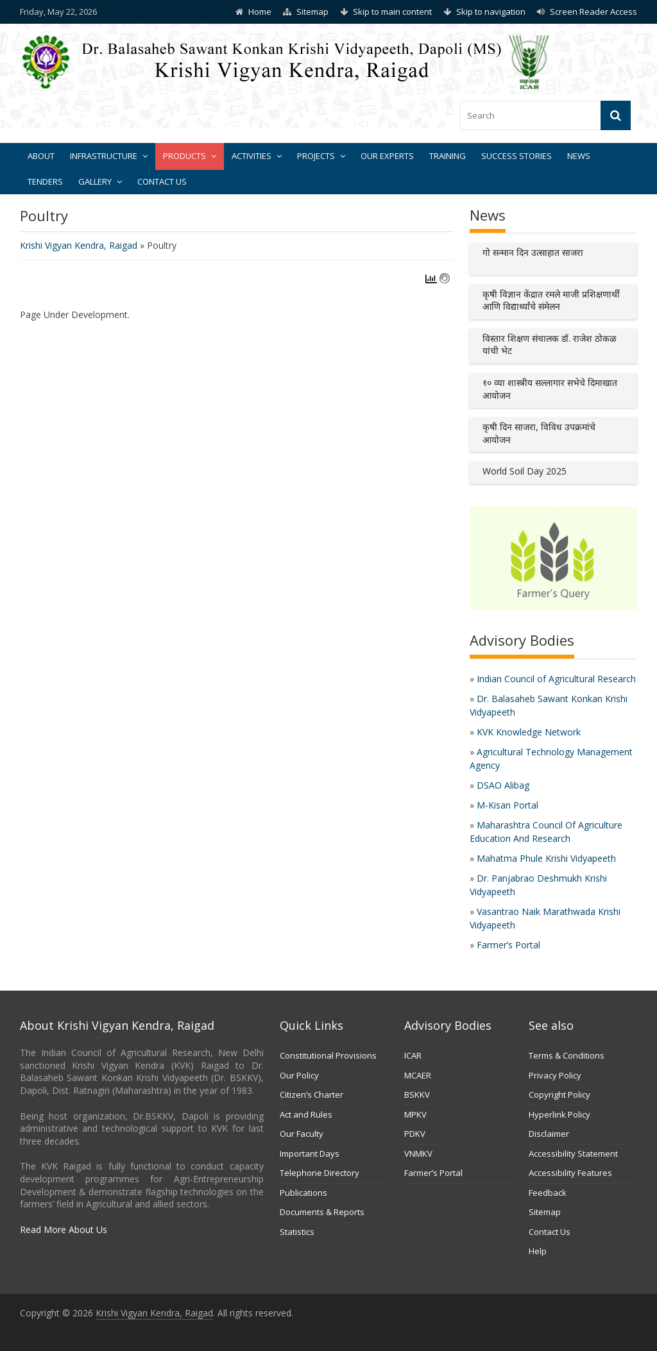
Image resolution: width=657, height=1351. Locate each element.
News (578, 156)
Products (184, 156)
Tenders (45, 181)
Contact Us (162, 181)
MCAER (417, 1075)
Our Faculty (301, 1133)
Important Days (309, 1153)
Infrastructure (103, 156)
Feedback (548, 1192)
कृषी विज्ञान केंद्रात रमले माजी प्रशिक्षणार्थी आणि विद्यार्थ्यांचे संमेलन (551, 300)
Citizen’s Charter (311, 1094)
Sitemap (312, 11)
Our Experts (387, 156)
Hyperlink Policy (559, 1114)
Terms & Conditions (566, 1055)
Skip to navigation (490, 11)
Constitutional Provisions (328, 1055)
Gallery (95, 181)
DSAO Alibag (503, 785)
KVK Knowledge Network (529, 732)
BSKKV (417, 1094)
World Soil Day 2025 (524, 471)
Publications (303, 1192)
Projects (316, 156)
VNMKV (418, 1153)
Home (259, 11)
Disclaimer (549, 1133)
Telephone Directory (319, 1173)
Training (447, 156)
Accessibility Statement (573, 1153)
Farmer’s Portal (508, 945)
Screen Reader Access (593, 11)
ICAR (413, 1055)
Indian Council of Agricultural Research (556, 679)
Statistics (297, 1232)
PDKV (414, 1133)
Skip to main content (392, 11)
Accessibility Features (570, 1173)
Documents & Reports (322, 1212)
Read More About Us (63, 1229)
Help (538, 1251)
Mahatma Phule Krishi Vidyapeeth (546, 858)
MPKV (415, 1114)
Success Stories (516, 156)
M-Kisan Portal (507, 805)
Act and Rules (306, 1114)
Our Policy (299, 1075)
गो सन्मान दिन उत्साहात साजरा (532, 252)
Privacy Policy (555, 1075)
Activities (251, 156)
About (41, 156)
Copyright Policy (559, 1094)
